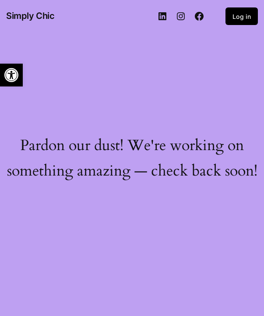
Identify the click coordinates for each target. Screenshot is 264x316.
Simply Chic (30, 16)
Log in (241, 16)
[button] (11, 75)
